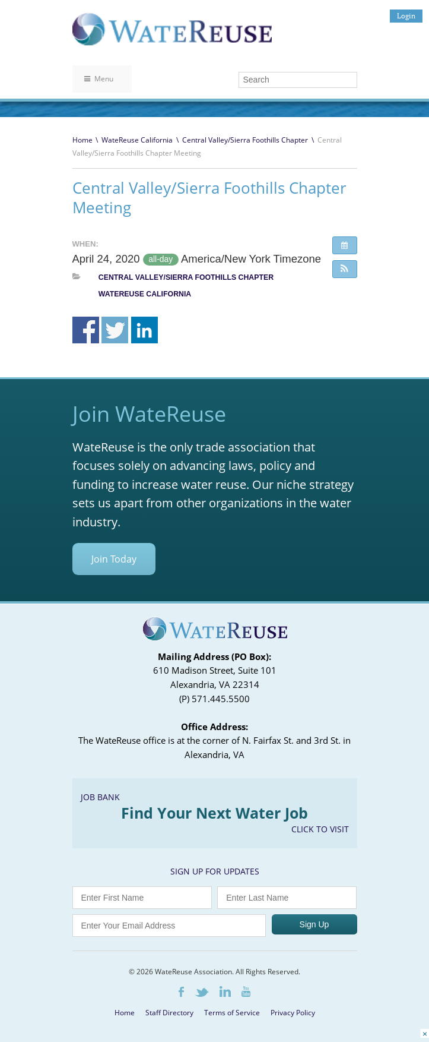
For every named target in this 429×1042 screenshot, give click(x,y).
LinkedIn (225, 991)
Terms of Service (232, 1013)
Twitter (202, 992)
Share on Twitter (114, 330)
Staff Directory (169, 1013)
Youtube (245, 991)
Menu (98, 79)
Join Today (113, 559)
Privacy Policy (293, 1013)
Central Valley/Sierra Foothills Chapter (245, 140)
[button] (345, 269)
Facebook (181, 992)
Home (82, 140)
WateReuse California (137, 140)
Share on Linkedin (144, 330)
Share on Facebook (85, 330)
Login (406, 15)
